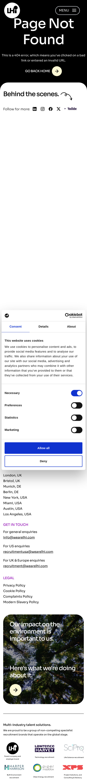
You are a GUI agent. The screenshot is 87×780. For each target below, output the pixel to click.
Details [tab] (43, 326)
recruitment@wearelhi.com (25, 566)
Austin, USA (12, 509)
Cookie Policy (14, 591)
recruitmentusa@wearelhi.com (28, 552)
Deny (43, 461)
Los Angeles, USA (17, 514)
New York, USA (15, 497)
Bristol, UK (11, 481)
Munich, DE (12, 486)
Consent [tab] (16, 326)
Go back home (37, 71)
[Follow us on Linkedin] (34, 109)
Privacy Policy (14, 585)
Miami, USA (12, 503)
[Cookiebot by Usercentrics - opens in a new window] (64, 315)
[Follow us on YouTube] (70, 109)
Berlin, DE (11, 492)
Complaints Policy (18, 596)
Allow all (44, 448)
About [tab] (71, 326)
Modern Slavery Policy (21, 602)
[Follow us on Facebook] (50, 109)
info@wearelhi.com (19, 537)
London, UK (12, 475)
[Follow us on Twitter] (58, 109)
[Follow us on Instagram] (42, 109)
